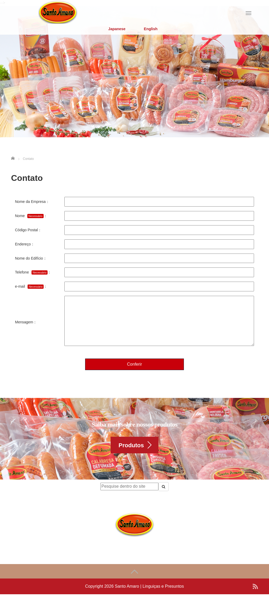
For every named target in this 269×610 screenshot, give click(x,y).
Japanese (117, 29)
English (151, 29)
